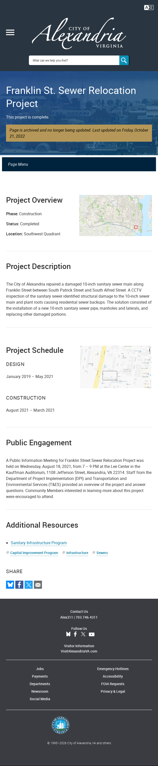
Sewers (102, 552)
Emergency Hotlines (113, 668)
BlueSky (68, 634)
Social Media (40, 698)
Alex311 (66, 617)
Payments (40, 676)
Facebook (75, 634)
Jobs (40, 668)
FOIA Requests (112, 683)
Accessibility (113, 676)
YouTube (91, 634)
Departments (40, 683)
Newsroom (39, 691)
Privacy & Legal (113, 691)
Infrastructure (77, 552)
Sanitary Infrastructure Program (39, 542)
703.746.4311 (87, 617)
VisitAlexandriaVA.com (79, 651)
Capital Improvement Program (34, 552)
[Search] (124, 60)
